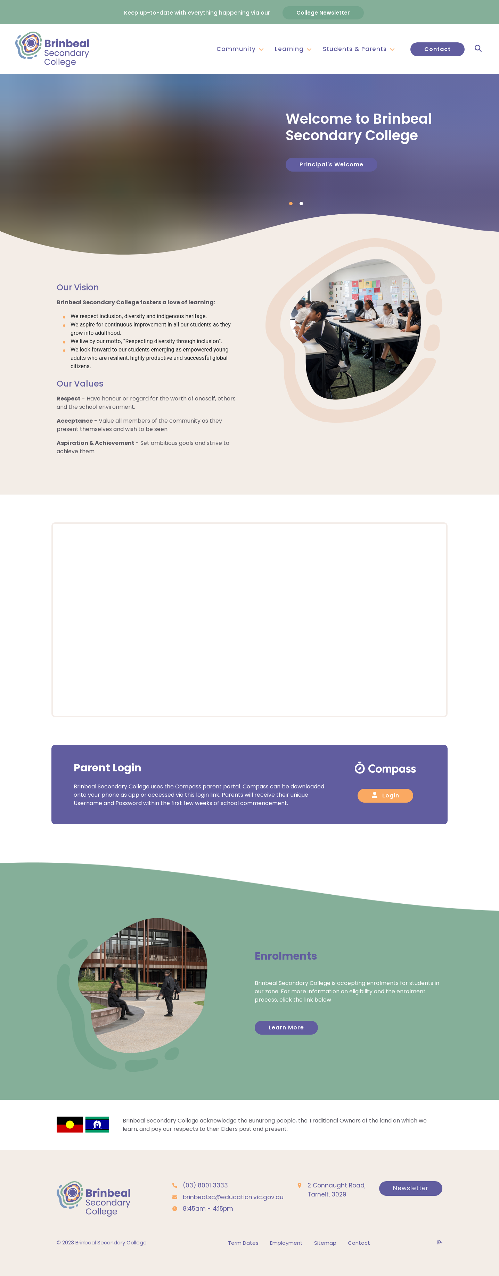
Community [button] (240, 48)
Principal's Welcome (331, 170)
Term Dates (243, 1254)
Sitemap (325, 1254)
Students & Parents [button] (359, 48)
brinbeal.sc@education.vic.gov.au (233, 1208)
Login (385, 807)
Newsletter (410, 1199)
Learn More (286, 1039)
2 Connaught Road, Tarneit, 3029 (337, 1201)
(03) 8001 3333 (205, 1197)
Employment (286, 1254)
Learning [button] (293, 48)
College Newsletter (323, 12)
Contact (437, 48)
